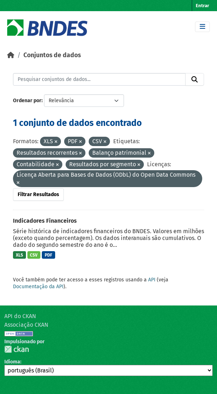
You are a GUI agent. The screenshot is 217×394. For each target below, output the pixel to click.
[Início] (10, 55)
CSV (33, 255)
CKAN (16, 349)
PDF (48, 255)
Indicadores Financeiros (45, 220)
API (151, 280)
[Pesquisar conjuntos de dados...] (99, 79)
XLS (19, 255)
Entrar (202, 5)
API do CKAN (20, 316)
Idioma (12, 362)
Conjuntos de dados (52, 55)
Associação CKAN (26, 324)
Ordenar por (27, 101)
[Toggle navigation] (202, 27)
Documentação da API (38, 287)
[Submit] (194, 79)
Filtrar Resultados (38, 194)
